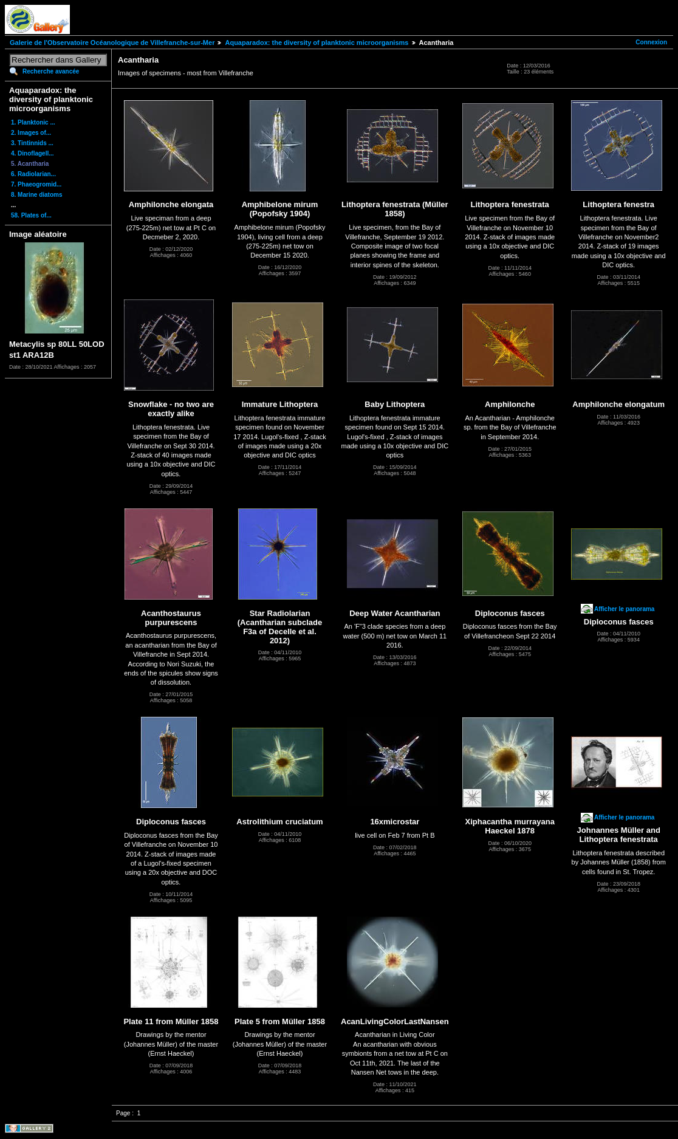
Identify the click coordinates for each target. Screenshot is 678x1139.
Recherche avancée (50, 71)
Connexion (651, 42)
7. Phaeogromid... (36, 184)
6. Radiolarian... (33, 174)
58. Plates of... (31, 215)
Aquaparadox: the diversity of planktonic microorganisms (316, 42)
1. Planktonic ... (33, 122)
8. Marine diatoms (36, 194)
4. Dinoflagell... (32, 153)
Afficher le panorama (624, 609)
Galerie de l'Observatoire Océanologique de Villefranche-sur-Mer (112, 42)
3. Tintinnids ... (32, 143)
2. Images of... (31, 132)
